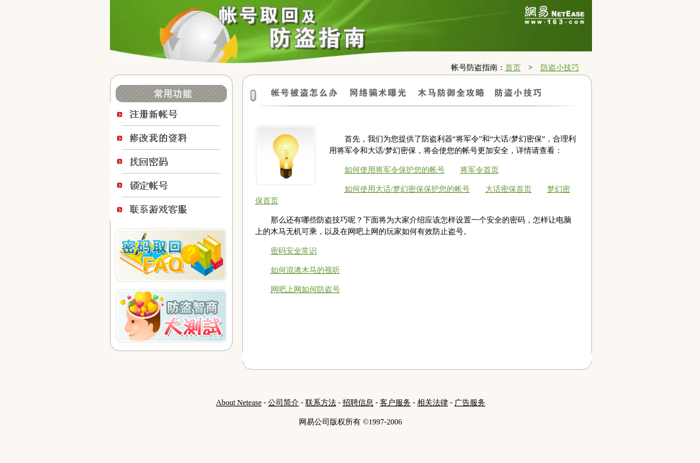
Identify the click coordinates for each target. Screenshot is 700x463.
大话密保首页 (508, 189)
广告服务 (469, 402)
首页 (513, 67)
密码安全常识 (294, 250)
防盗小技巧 (560, 67)
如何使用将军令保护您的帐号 (395, 169)
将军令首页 (479, 169)
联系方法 (320, 402)
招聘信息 (358, 402)
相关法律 (432, 402)
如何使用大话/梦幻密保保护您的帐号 (407, 189)
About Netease (239, 402)
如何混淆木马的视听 (305, 270)
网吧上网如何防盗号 (305, 289)
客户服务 (395, 402)
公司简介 (283, 402)
